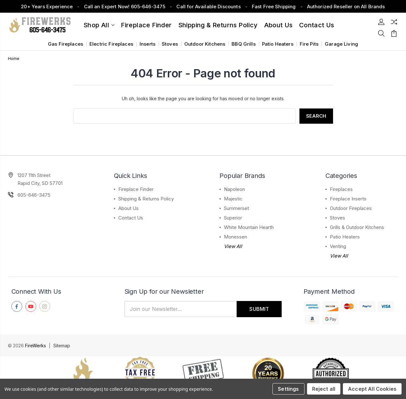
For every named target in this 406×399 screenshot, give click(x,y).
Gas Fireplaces (65, 44)
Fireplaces (341, 189)
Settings (288, 389)
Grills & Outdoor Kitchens (357, 227)
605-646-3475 (33, 195)
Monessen (235, 237)
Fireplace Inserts (348, 199)
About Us (278, 25)
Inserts (147, 44)
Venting (338, 246)
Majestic (233, 199)
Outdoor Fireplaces (351, 208)
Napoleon (234, 189)
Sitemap (61, 345)
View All (233, 246)
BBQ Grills (244, 44)
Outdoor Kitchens (204, 44)
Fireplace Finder (146, 25)
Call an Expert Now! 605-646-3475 (125, 6)
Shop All (99, 25)
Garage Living (341, 44)
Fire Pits (309, 44)
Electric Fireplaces (111, 44)
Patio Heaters (277, 44)
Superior (233, 218)
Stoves (170, 44)
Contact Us (130, 218)
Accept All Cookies (372, 389)
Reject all (324, 389)
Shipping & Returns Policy (218, 25)
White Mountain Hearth (249, 227)
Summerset (236, 208)
